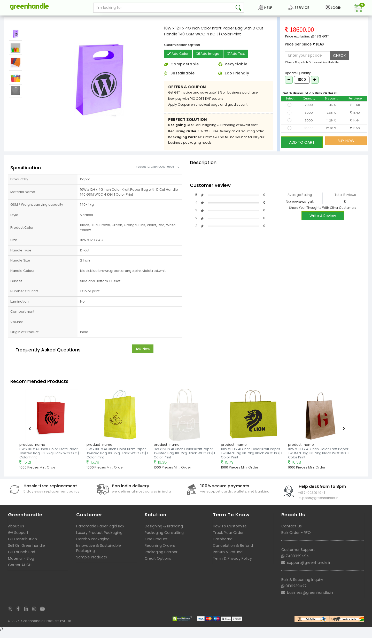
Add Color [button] (178, 60)
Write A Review (322, 222)
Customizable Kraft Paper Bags (73, 19)
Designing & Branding (164, 532)
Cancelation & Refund (233, 551)
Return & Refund (228, 557)
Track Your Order (228, 538)
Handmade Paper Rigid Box (100, 532)
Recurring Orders (160, 551)
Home (10, 19)
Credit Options (158, 564)
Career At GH (20, 570)
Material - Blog (21, 564)
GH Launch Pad (21, 557)
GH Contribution (22, 545)
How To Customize (230, 532)
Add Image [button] (209, 60)
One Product (156, 545)
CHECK (339, 62)
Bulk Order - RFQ (296, 538)
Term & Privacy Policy (232, 564)
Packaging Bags (33, 19)
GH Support (18, 538)
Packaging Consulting (164, 538)
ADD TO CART (302, 147)
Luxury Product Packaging (99, 538)
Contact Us (291, 532)
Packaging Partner (161, 557)
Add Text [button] (239, 60)
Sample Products (91, 563)
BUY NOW (346, 147)
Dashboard (223, 545)
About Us (16, 532)
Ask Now (143, 354)
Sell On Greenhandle (26, 551)
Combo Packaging (93, 545)
